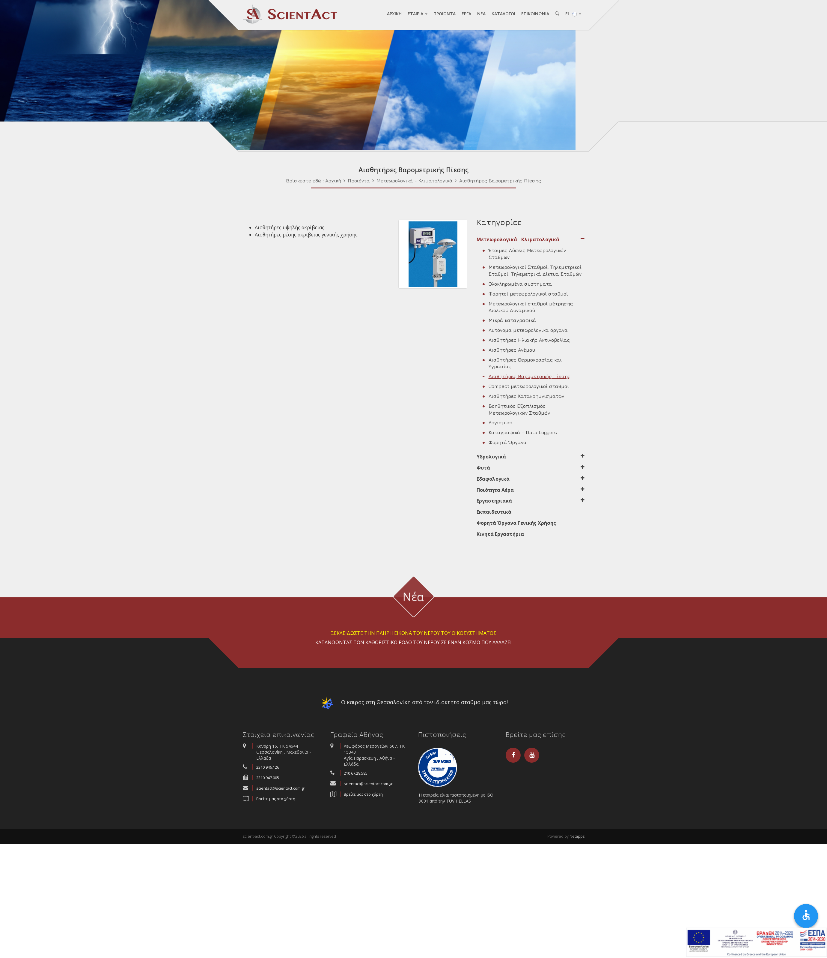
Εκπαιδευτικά (494, 512)
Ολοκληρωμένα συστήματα (517, 284)
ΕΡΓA (466, 14)
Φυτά (531, 467)
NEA (481, 14)
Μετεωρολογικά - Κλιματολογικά (415, 180)
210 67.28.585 (355, 773)
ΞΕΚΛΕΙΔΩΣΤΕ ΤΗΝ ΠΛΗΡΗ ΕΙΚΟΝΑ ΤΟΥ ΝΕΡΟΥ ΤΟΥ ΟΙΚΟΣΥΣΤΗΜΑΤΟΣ (413, 633)
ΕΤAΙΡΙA (417, 14)
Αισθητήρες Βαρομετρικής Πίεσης (500, 180)
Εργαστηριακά (531, 500)
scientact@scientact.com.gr (280, 788)
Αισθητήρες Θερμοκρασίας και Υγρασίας (522, 363)
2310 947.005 (267, 777)
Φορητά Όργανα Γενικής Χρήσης (516, 523)
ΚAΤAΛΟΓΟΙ (503, 14)
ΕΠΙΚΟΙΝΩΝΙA (535, 14)
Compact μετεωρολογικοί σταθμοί (526, 386)
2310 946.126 (267, 767)
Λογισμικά (498, 422)
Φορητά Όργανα (505, 442)
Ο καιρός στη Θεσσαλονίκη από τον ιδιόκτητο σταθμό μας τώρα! (413, 704)
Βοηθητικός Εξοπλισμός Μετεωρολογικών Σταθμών (516, 409)
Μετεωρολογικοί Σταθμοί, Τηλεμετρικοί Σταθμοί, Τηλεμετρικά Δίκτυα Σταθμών (532, 270)
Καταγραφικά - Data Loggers (520, 432)
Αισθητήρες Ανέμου (509, 350)
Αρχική (333, 180)
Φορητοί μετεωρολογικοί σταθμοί (525, 293)
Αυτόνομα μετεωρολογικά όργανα (525, 330)
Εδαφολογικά (531, 479)
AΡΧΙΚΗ (394, 14)
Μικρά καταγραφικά (509, 320)
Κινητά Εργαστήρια (500, 534)
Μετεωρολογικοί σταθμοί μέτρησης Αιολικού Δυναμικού (528, 307)
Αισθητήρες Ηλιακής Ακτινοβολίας (526, 340)
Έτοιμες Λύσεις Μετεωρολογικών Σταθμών (524, 254)
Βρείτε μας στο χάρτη (275, 798)
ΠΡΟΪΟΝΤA (444, 14)
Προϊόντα (359, 180)
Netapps (577, 836)
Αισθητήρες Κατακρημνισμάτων (523, 396)
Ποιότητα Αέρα (531, 490)
